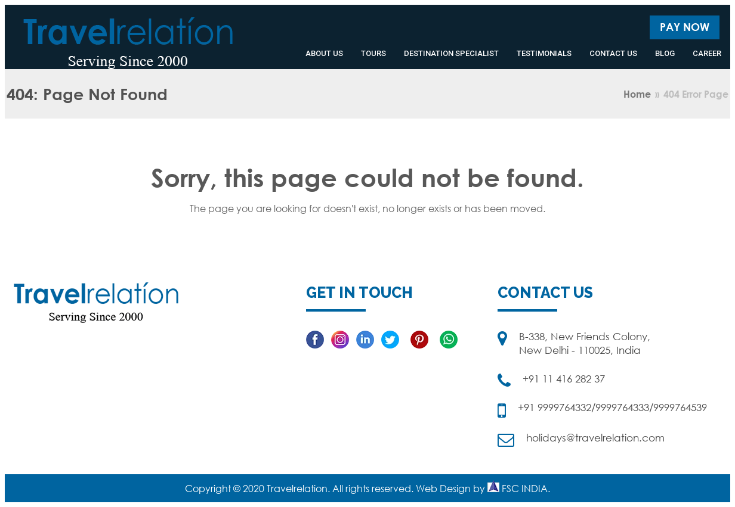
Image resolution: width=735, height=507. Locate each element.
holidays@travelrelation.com (595, 437)
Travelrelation (297, 488)
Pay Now (684, 26)
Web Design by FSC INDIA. (483, 488)
